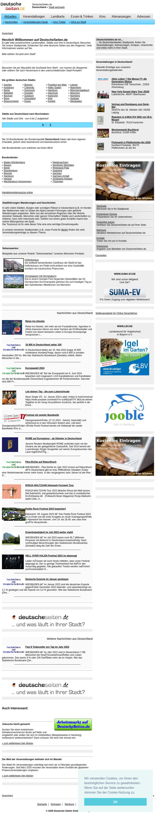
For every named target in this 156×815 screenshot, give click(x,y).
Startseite (101, 206)
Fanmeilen (101, 255)
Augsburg (9, 87)
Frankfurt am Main (57, 84)
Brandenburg (10, 170)
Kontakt (101, 238)
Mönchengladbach (79, 90)
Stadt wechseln (57, 7)
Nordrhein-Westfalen (63, 165)
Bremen (28, 84)
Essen (27, 101)
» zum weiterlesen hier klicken (17, 743)
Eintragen (56, 804)
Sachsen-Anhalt (61, 176)
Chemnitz (29, 87)
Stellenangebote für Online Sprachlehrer (116, 313)
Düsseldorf (29, 98)
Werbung (101, 230)
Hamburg (52, 90)
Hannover (53, 93)
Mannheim (75, 87)
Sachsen (57, 173)
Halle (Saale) (54, 87)
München (75, 93)
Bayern (7, 165)
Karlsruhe (53, 95)
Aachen (8, 84)
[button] (136, 792)
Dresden (28, 93)
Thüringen (58, 181)
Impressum (102, 246)
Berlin (7, 90)
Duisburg (29, 95)
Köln (50, 98)
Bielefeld (8, 93)
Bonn (6, 98)
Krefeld (51, 101)
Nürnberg (75, 95)
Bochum (8, 95)
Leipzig (74, 84)
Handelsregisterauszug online (17, 192)
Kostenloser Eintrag (107, 214)
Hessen (8, 178)
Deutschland (7, 33)
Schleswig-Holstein (62, 178)
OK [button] (115, 801)
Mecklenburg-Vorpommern (17, 181)
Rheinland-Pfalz (61, 167)
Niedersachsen (60, 162)
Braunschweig (11, 101)
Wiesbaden (76, 101)
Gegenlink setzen (106, 222)
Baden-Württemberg (14, 162)
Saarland (57, 170)
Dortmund (29, 90)
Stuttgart (74, 98)
